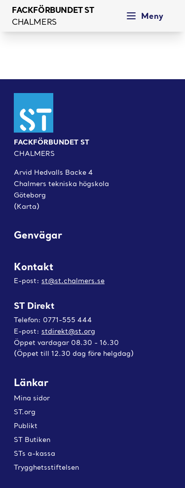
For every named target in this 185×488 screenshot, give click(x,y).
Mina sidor (32, 397)
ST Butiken (32, 439)
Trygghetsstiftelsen (46, 467)
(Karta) (26, 206)
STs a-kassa (34, 453)
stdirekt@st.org (68, 331)
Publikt (25, 425)
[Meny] (147, 16)
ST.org (25, 411)
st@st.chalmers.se (73, 280)
